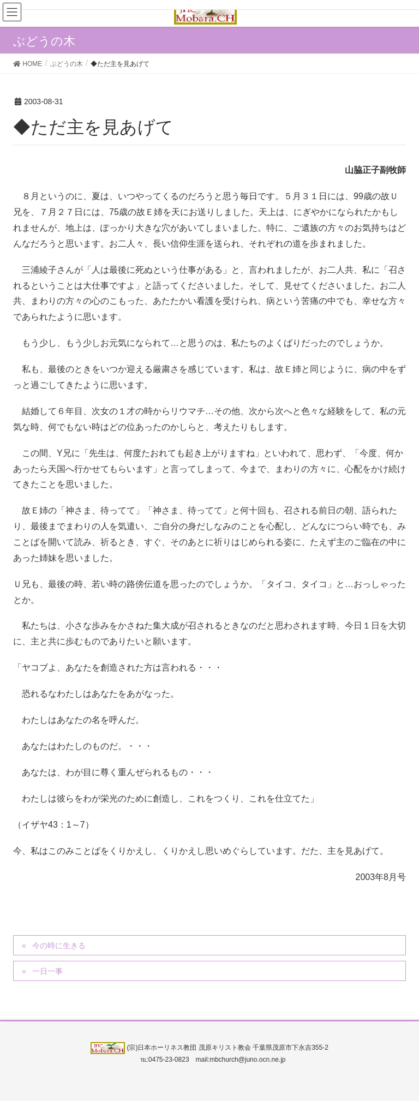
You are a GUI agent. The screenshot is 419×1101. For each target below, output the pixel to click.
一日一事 (47, 971)
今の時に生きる (59, 945)
